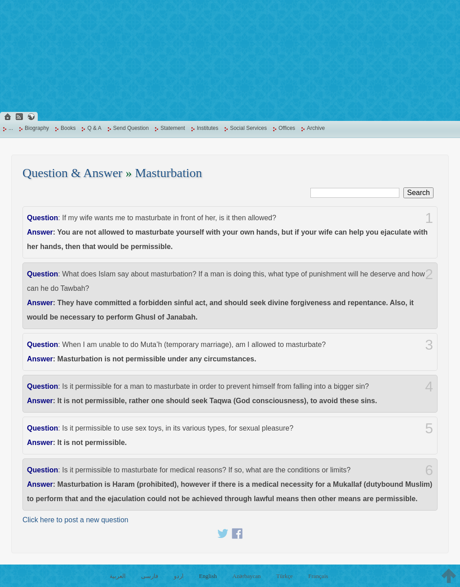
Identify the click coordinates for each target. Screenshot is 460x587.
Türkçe (284, 576)
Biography (37, 128)
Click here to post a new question (75, 520)
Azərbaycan (246, 576)
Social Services (248, 128)
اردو (179, 576)
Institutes (207, 128)
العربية (118, 576)
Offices (287, 128)
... (11, 128)
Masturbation (168, 173)
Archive (316, 128)
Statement (172, 128)
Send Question (131, 128)
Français (318, 576)
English (208, 576)
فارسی (149, 576)
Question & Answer (72, 173)
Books (68, 128)
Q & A (94, 128)
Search (418, 192)
